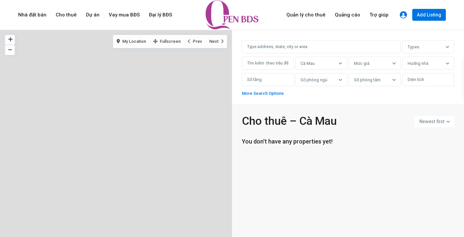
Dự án (93, 15)
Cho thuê (66, 15)
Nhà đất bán (32, 15)
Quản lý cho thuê (306, 15)
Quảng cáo (347, 15)
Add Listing (429, 14)
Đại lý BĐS (160, 15)
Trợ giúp (379, 15)
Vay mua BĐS (124, 15)
